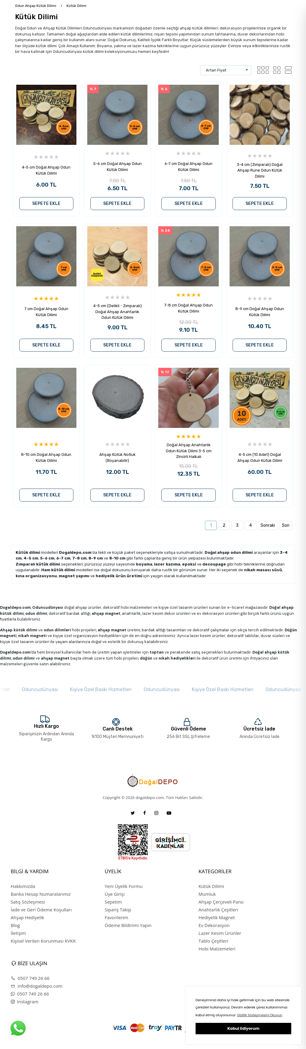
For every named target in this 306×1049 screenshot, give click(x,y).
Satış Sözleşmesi (28, 901)
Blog (15, 925)
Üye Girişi (115, 894)
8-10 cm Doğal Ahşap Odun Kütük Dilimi (46, 457)
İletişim (18, 933)
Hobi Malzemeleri (217, 948)
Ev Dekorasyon (214, 925)
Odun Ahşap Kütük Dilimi (35, 6)
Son (285, 525)
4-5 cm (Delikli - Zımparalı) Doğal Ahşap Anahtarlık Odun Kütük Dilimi (117, 311)
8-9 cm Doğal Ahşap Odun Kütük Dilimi (259, 311)
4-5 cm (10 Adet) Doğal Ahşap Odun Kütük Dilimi (259, 457)
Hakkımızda (23, 886)
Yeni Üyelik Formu (124, 886)
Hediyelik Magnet (217, 917)
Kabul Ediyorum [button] (243, 1028)
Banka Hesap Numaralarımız (41, 894)
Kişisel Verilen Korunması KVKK (43, 940)
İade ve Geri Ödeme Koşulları (41, 909)
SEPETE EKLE (46, 203)
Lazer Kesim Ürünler (220, 933)
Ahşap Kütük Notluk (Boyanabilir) (117, 457)
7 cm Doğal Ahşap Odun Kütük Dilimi (46, 311)
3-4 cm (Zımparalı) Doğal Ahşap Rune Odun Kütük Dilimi (260, 170)
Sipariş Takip (118, 909)
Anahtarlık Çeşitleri (218, 909)
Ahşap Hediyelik (27, 917)
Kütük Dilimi (76, 6)
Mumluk (207, 894)
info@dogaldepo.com (37, 985)
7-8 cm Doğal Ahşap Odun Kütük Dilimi (188, 308)
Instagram (25, 1001)
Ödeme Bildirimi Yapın (128, 925)
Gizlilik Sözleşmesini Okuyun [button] (259, 1015)
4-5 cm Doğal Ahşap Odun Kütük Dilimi (46, 170)
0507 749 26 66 (30, 978)
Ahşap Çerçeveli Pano (221, 901)
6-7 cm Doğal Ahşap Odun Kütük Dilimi (188, 166)
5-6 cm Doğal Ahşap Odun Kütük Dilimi (117, 166)
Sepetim (113, 901)
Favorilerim (116, 917)
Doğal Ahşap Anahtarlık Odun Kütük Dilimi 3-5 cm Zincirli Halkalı (189, 451)
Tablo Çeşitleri (213, 940)
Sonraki (268, 525)
